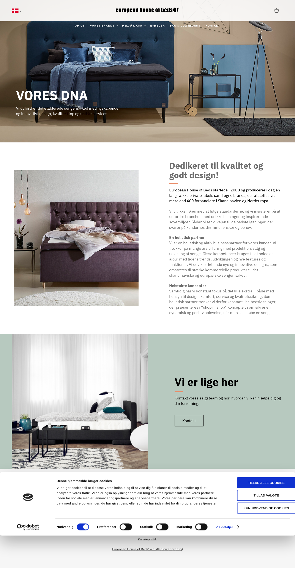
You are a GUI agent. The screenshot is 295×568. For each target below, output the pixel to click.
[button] (16, 11)
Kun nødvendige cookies (259, 540)
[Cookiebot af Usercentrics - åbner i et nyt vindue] (28, 559)
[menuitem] (79, 25)
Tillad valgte (258, 528)
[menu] (147, 25)
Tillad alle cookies (259, 515)
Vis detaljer (224, 559)
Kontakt (189, 420)
